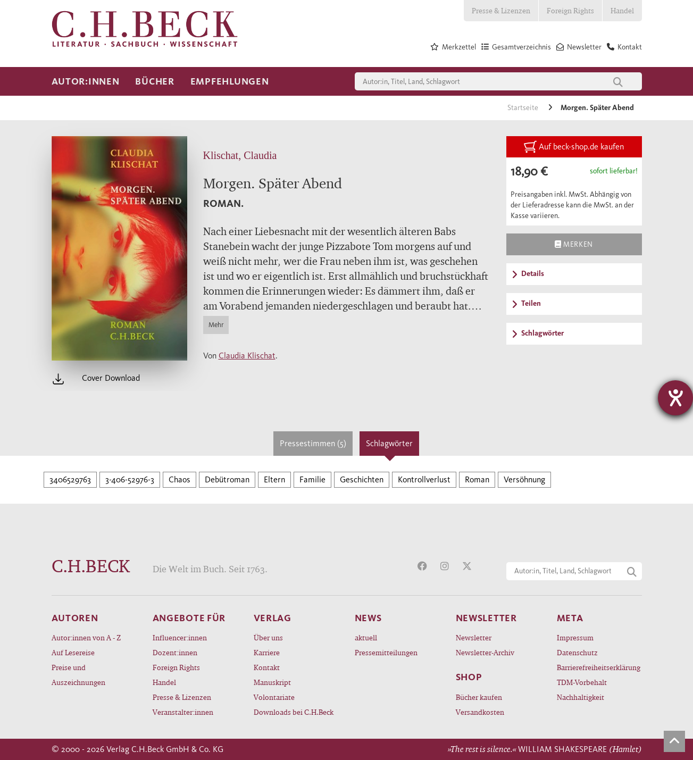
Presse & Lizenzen (501, 10)
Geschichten (361, 479)
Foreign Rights (570, 10)
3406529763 (70, 479)
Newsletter (473, 637)
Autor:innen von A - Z (86, 637)
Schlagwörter (389, 443)
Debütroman (227, 479)
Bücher (154, 81)
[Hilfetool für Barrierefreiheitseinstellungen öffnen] (675, 397)
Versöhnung (524, 479)
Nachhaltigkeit (580, 696)
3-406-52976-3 (129, 479)
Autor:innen (86, 81)
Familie (312, 479)
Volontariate (274, 696)
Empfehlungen (229, 81)
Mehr (215, 325)
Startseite (523, 107)
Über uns (268, 637)
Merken (573, 244)
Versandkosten (480, 711)
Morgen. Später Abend (597, 107)
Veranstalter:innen (183, 711)
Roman (477, 479)
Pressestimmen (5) (313, 443)
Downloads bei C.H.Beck (293, 711)
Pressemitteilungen (386, 652)
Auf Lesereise (73, 652)
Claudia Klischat (247, 355)
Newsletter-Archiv (485, 652)
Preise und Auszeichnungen (78, 675)
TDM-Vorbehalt (582, 682)
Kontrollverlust (424, 479)
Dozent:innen (175, 652)
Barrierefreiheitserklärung (598, 667)
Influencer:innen (180, 637)
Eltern (274, 479)
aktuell (366, 637)
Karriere (267, 652)
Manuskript (272, 682)
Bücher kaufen (479, 696)
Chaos (179, 479)
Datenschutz (577, 652)
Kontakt (267, 667)
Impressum (575, 637)
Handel (622, 10)
